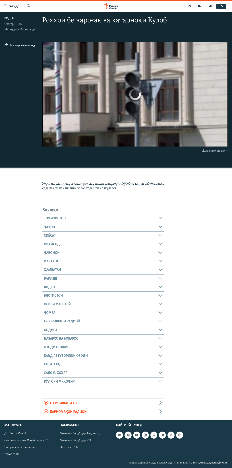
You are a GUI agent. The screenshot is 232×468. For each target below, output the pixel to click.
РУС (189, 6)
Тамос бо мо (11, 454)
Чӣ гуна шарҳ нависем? (19, 447)
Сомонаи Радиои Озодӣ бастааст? (25, 440)
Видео (9, 18)
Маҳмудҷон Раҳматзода (19, 29)
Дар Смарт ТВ (69, 447)
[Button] (20, 46)
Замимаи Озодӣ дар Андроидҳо (80, 433)
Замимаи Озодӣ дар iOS (75, 440)
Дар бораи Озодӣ (15, 433)
